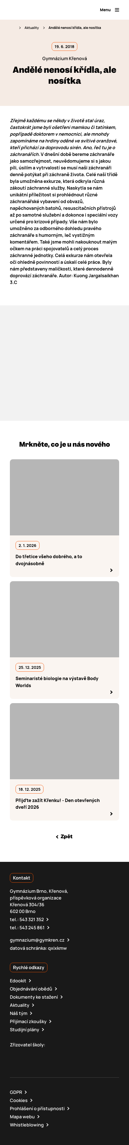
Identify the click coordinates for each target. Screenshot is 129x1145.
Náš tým (18, 1013)
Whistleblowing (27, 1125)
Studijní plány (24, 1029)
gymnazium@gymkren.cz (37, 940)
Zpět (67, 836)
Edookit (18, 981)
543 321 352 (31, 919)
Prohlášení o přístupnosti (37, 1108)
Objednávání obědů (31, 989)
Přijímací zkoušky (28, 1021)
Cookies (19, 1100)
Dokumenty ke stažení (34, 997)
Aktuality (32, 27)
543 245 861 (32, 927)
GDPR (16, 1092)
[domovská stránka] (34, 10)
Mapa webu (22, 1117)
